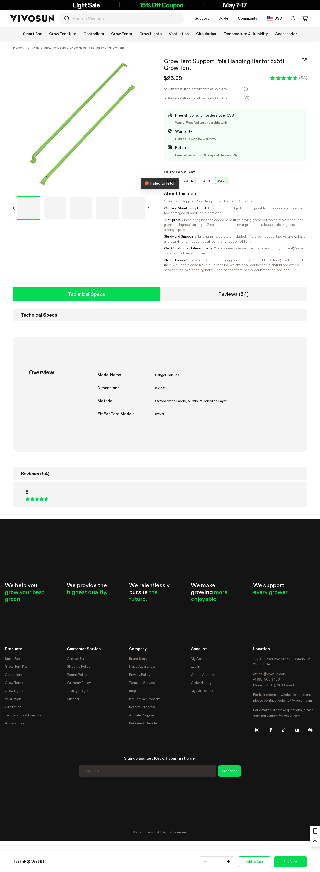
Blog (132, 691)
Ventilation (13, 699)
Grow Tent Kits (16, 666)
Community (247, 18)
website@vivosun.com (294, 700)
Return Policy (77, 675)
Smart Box (13, 659)
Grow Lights (14, 691)
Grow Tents (14, 683)
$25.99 (173, 78)
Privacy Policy (139, 675)
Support (202, 18)
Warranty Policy (79, 683)
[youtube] (297, 730)
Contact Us (75, 659)
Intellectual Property (144, 699)
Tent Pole (33, 47)
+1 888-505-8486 (266, 679)
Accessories (14, 723)
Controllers (13, 675)
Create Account (203, 675)
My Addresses (202, 691)
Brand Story (138, 659)
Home (17, 47)
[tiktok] (284, 730)
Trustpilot (12, 799)
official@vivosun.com (269, 674)
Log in (195, 666)
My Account (200, 659)
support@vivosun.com (284, 715)
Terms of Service (142, 683)
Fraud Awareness (142, 666)
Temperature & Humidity (23, 715)
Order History (201, 683)
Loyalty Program (79, 691)
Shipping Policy (78, 666)
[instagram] (257, 730)
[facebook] (270, 730)
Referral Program (142, 707)
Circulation (13, 707)
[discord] (310, 730)
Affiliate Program (142, 715)
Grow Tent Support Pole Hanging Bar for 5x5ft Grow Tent (224, 64)
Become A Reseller (143, 723)
